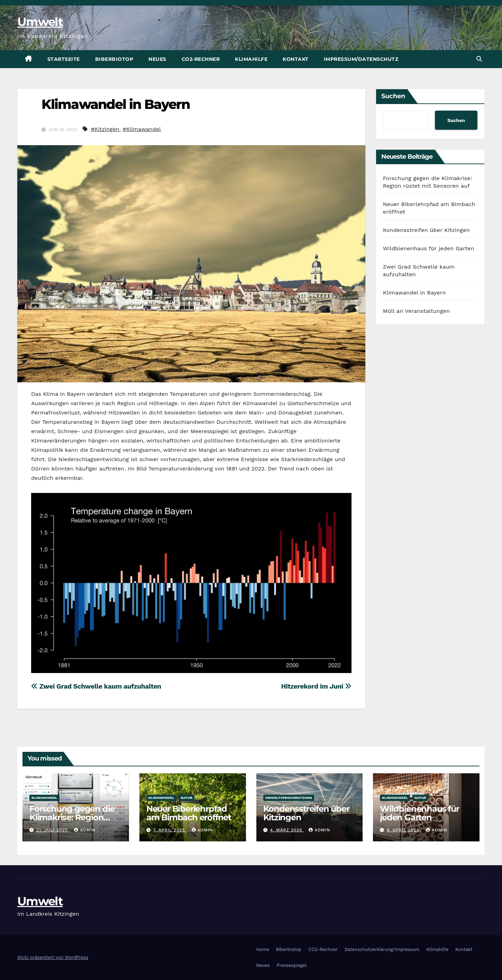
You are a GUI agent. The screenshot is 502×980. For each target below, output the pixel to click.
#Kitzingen (105, 129)
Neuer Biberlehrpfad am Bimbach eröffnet (188, 813)
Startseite (63, 59)
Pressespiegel (292, 965)
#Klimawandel (142, 129)
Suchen (393, 96)
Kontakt (296, 59)
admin (84, 830)
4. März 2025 (287, 830)
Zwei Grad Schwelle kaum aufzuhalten (96, 686)
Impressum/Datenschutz (361, 59)
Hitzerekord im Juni (316, 686)
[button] (479, 59)
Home (262, 949)
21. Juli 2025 (53, 830)
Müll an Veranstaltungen (416, 311)
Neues (157, 59)
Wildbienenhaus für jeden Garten (428, 248)
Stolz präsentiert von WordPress (52, 957)
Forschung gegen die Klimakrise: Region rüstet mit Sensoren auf (75, 817)
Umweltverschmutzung (288, 798)
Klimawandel (44, 798)
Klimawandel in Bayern (116, 104)
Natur (186, 798)
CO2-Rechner (201, 59)
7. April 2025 (170, 830)
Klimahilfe (251, 59)
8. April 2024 (404, 830)
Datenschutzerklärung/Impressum (382, 949)
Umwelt (40, 22)
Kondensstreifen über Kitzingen (426, 230)
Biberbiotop (114, 59)
